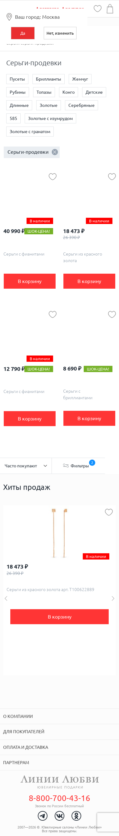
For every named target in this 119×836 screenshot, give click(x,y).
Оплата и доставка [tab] (25, 747)
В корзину (30, 281)
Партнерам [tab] (16, 762)
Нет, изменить (60, 33)
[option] (59, 590)
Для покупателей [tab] (23, 731)
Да (22, 33)
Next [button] (113, 598)
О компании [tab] (18, 716)
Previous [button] (6, 598)
